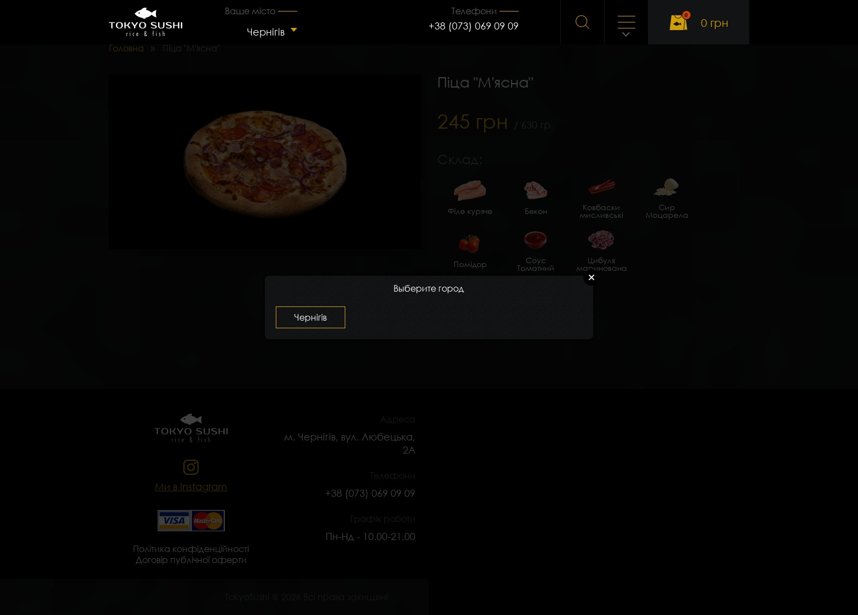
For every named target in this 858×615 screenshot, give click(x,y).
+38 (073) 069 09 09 (473, 26)
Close (591, 277)
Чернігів (266, 32)
